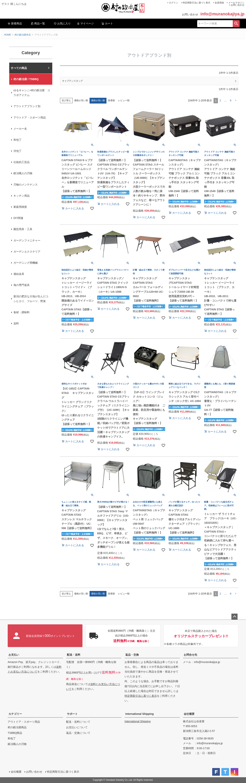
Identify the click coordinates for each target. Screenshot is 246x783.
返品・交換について (78, 732)
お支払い (13, 654)
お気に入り (62, 23)
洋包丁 (17, 150)
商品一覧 (38, 23)
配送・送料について (78, 721)
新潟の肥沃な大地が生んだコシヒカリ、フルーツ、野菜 (30, 299)
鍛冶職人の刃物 (22, 173)
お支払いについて (77, 727)
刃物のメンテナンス (25, 184)
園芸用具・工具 (22, 229)
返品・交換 (132, 654)
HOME (7, 34)
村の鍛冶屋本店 (23, 34)
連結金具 (18, 273)
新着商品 (15, 23)
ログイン (173, 2)
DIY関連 (18, 218)
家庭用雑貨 (20, 206)
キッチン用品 (21, 195)
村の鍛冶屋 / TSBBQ (26, 79)
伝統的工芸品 (21, 162)
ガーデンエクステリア (26, 251)
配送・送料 (73, 654)
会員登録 (219, 2)
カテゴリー (15, 713)
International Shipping (139, 713)
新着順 (111, 100)
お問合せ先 (190, 654)
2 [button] (220, 100)
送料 (16, 323)
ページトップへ (234, 617)
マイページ (85, 23)
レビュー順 (124, 100)
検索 (236, 23)
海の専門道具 (21, 285)
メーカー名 (20, 128)
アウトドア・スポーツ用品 (29, 117)
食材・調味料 (21, 312)
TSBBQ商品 (15, 732)
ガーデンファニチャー (26, 240)
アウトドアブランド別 (26, 106)
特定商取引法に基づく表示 (196, 2)
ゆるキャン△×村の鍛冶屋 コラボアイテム (31, 93)
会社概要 (189, 713)
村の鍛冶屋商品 (17, 727)
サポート (72, 713)
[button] (235, 100)
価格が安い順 (81, 100)
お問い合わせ (237, 5)
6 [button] (230, 100)
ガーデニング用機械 (25, 262)
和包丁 (17, 139)
